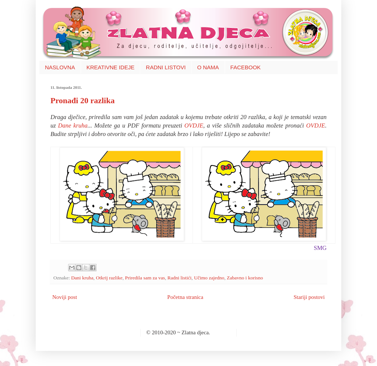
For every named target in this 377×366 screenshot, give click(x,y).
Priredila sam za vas (145, 277)
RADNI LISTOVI (166, 67)
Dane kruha (73, 125)
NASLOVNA (60, 67)
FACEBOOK (245, 67)
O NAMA (208, 67)
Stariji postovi (309, 297)
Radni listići (180, 277)
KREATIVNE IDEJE (111, 67)
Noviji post (64, 297)
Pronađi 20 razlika (82, 100)
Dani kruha (82, 277)
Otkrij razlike (109, 277)
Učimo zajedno (209, 277)
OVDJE (193, 125)
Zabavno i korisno (245, 277)
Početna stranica (185, 297)
